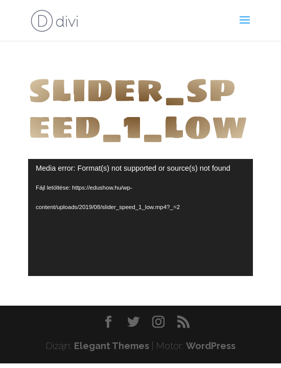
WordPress (211, 345)
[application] (140, 217)
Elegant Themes (111, 345)
